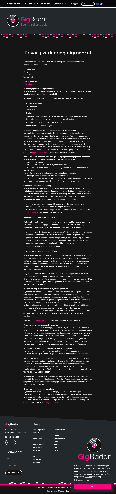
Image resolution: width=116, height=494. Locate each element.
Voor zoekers (13, 3)
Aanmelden (37, 439)
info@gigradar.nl (30, 84)
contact (88, 477)
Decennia (36, 462)
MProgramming (63, 491)
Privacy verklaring (42, 487)
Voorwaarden (33, 212)
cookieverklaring (38, 320)
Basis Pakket (38, 447)
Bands (56, 436)
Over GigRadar (39, 430)
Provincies (37, 459)
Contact (36, 433)
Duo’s (56, 442)
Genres (36, 456)
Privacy (84, 210)
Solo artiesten (59, 439)
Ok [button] (92, 486)
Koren (56, 445)
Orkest (56, 447)
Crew (56, 450)
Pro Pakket (37, 450)
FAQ (34, 436)
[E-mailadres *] (16, 465)
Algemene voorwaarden (58, 487)
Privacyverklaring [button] (81, 480)
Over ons (45, 3)
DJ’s (55, 433)
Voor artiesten (31, 3)
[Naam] (16, 458)
